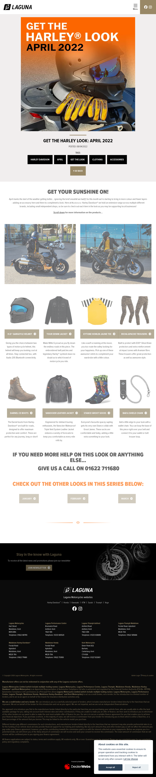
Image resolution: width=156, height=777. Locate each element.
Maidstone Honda (51, 642)
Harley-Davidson (54, 602)
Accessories (117, 159)
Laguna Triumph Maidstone (128, 623)
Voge (107, 602)
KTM (83, 602)
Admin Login (135, 675)
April (60, 159)
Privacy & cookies (148, 675)
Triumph (99, 602)
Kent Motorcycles (88, 642)
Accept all (110, 767)
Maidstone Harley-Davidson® (19, 642)
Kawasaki (75, 602)
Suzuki (90, 602)
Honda (66, 602)
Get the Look (78, 159)
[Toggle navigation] (135, 7)
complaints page (128, 739)
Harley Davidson (40, 159)
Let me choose (131, 759)
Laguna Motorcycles (16, 623)
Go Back (78, 171)
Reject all (136, 767)
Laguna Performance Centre (55, 623)
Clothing (97, 159)
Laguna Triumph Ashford (91, 623)
